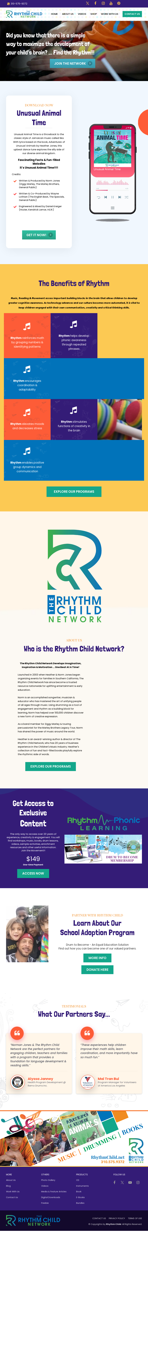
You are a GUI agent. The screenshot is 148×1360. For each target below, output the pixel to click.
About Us (11, 1180)
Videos (44, 1186)
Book (78, 1191)
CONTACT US (132, 14)
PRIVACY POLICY (117, 1218)
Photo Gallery (48, 1180)
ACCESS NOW (33, 873)
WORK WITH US (109, 14)
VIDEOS (82, 14)
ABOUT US (68, 14)
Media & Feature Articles (53, 1191)
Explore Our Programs (74, 491)
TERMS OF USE (135, 1218)
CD (77, 1180)
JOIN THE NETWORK (73, 63)
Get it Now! (39, 235)
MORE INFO (97, 958)
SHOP (93, 14)
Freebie (45, 1203)
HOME (54, 14)
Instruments (82, 1186)
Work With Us (13, 1191)
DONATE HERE (97, 969)
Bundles (80, 1203)
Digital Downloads (50, 1197)
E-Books (80, 1197)
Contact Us (12, 1197)
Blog (8, 1186)
